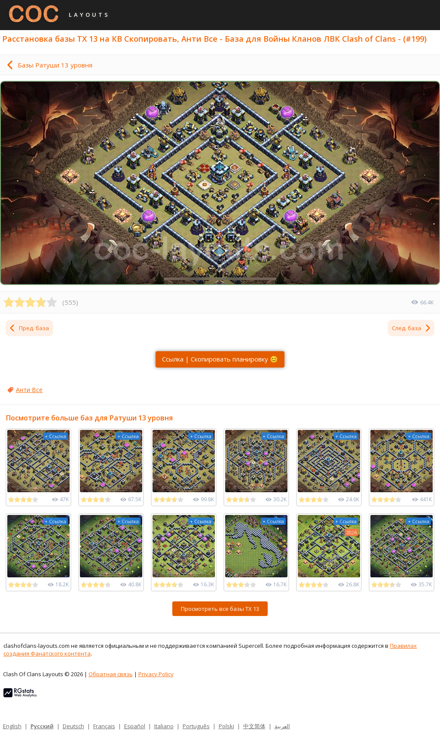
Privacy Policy (156, 674)
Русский (42, 726)
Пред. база (29, 328)
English (12, 726)
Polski (226, 726)
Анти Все (29, 390)
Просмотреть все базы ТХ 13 (220, 609)
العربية (282, 726)
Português (196, 726)
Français (104, 726)
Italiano (164, 726)
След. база (411, 328)
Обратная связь (111, 674)
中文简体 (254, 726)
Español (134, 726)
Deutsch (73, 726)
